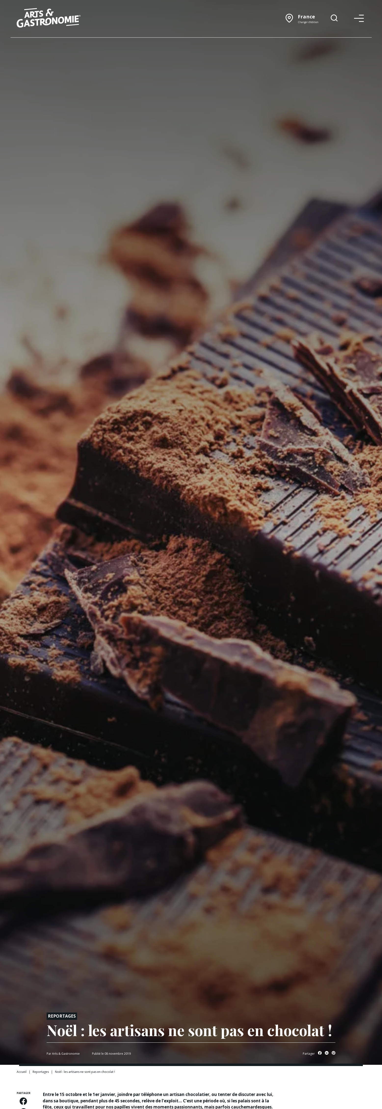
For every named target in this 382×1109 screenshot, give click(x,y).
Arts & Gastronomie (66, 1054)
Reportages (62, 1016)
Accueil (21, 1072)
